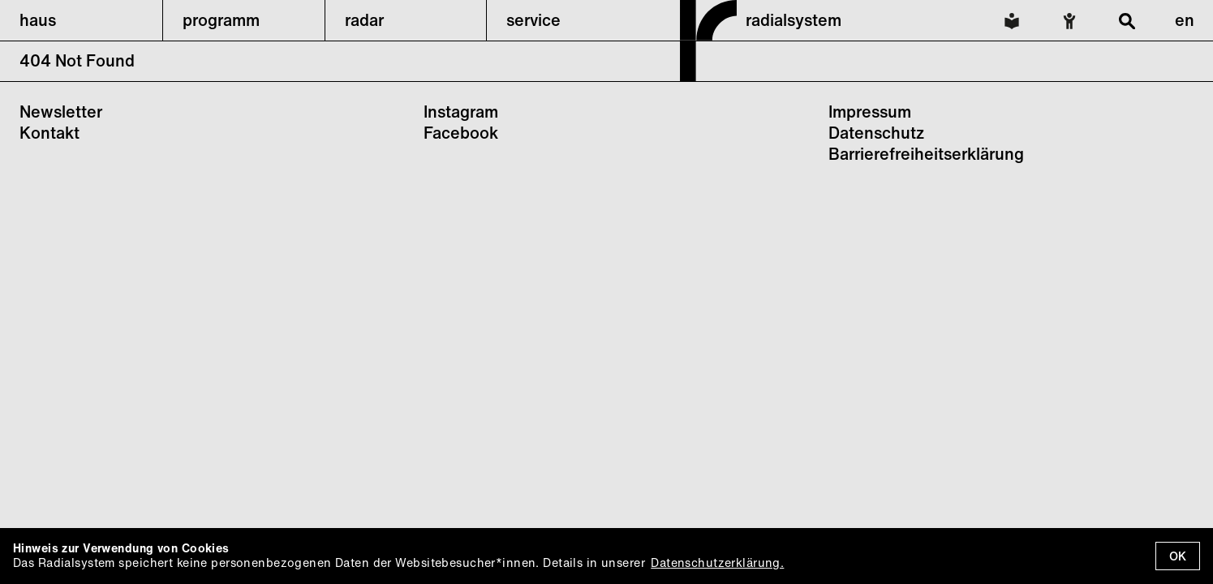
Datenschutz (876, 132)
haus (37, 20)
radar (364, 20)
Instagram (461, 111)
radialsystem (793, 20)
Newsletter (60, 111)
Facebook (461, 132)
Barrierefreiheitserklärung (926, 153)
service (533, 20)
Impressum (869, 111)
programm (221, 20)
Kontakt (49, 132)
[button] (81, 20)
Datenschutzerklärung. (717, 562)
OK (1177, 556)
